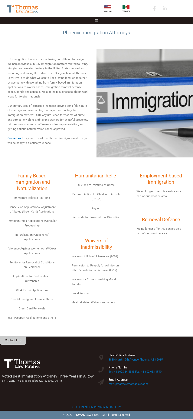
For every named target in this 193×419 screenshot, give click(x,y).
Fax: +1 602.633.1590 (148, 371)
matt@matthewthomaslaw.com (128, 384)
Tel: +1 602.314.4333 (121, 371)
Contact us (14, 138)
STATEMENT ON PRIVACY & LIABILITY (96, 407)
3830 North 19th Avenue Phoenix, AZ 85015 (136, 359)
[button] (96, 20)
